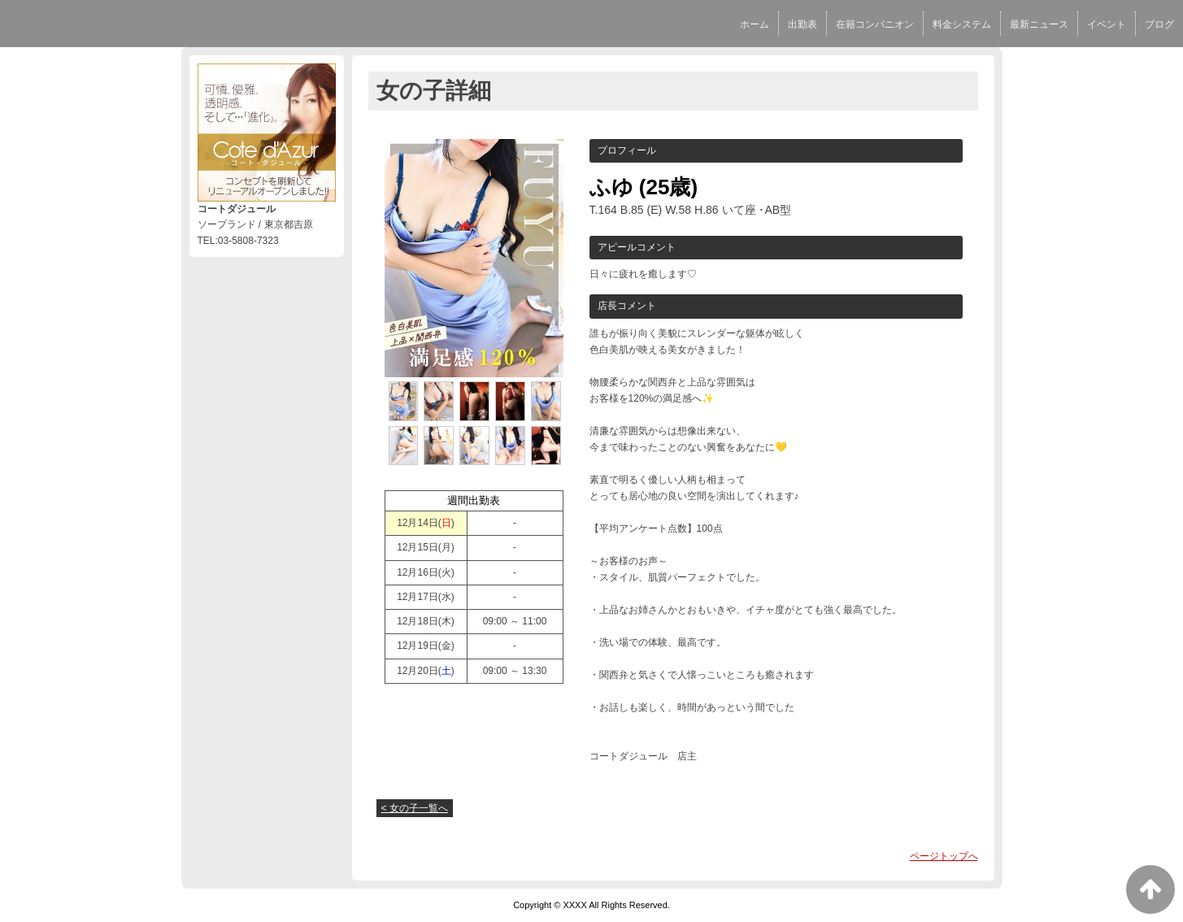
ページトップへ (944, 856)
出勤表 (802, 24)
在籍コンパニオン (875, 24)
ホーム (754, 24)
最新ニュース (1039, 24)
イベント (1106, 24)
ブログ (1159, 24)
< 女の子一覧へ (414, 808)
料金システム (962, 24)
